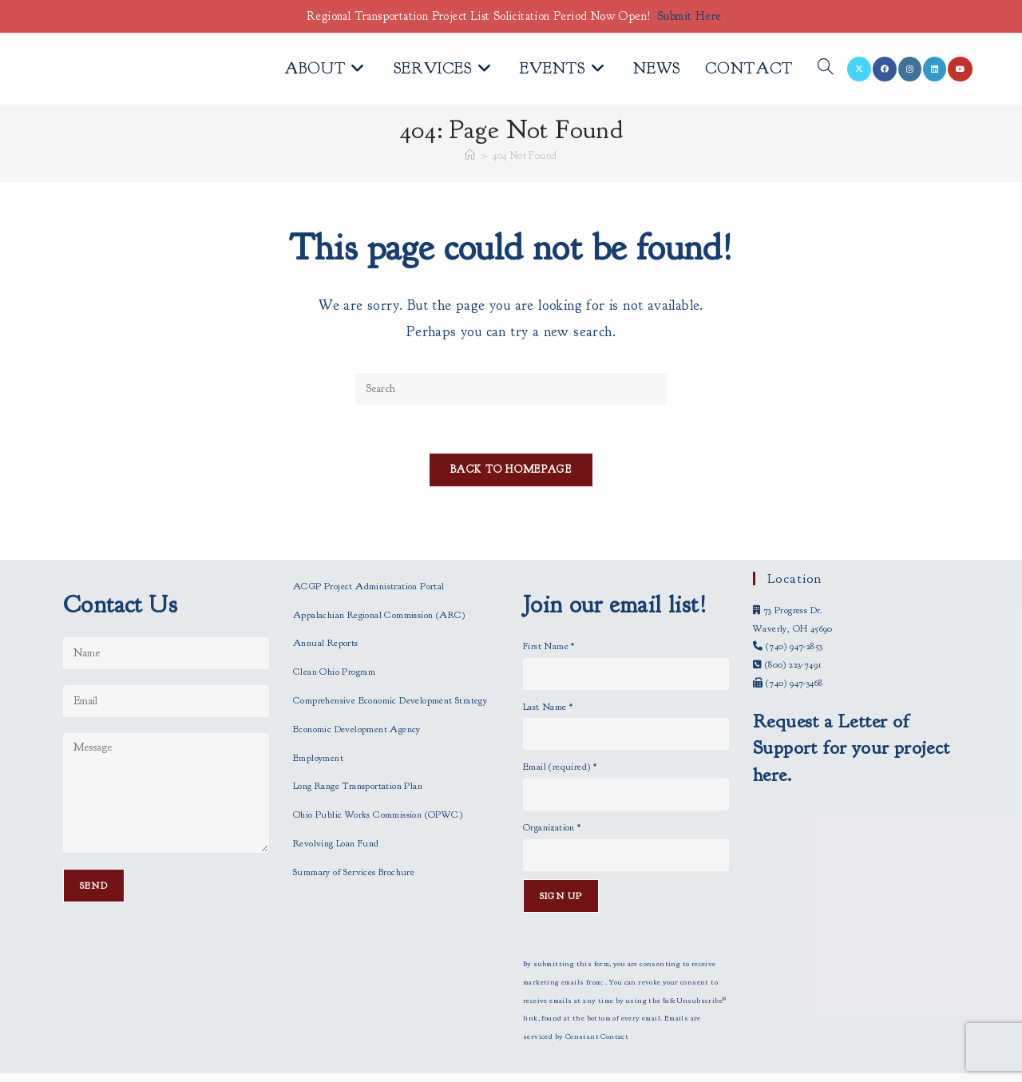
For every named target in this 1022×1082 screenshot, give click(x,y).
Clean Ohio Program (334, 638)
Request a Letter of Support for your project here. (851, 715)
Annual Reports (325, 610)
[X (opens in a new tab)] (859, 69)
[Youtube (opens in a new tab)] (960, 69)
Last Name (547, 674)
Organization (552, 794)
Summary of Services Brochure (353, 839)
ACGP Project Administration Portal (369, 553)
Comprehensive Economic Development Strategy (390, 667)
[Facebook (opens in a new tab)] (885, 69)
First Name (549, 613)
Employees (511, 1065)
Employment (318, 725)
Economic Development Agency (357, 696)
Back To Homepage (511, 469)
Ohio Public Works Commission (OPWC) (377, 781)
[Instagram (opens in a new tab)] (909, 69)
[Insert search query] (511, 389)
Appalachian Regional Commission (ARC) (379, 582)
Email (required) (559, 734)
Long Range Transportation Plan (357, 753)
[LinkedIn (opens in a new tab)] (934, 69)
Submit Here (689, 16)
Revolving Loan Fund (336, 810)
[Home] (470, 155)
